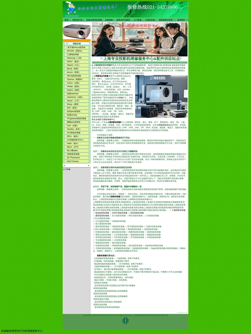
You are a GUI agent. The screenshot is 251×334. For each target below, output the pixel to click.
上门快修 (66, 169)
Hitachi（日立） (74, 65)
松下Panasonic (73, 157)
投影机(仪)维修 (102, 76)
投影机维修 (115, 196)
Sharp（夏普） (73, 104)
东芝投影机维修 (137, 213)
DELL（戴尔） (73, 136)
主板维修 (109, 20)
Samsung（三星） (75, 58)
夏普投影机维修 (102, 216)
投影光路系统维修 (94, 20)
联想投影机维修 (102, 213)
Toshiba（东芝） (74, 129)
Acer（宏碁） (73, 125)
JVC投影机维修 (74, 133)
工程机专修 (150, 20)
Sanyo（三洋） (73, 101)
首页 (66, 20)
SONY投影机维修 (119, 213)
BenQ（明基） (73, 69)
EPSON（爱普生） (75, 51)
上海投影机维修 (114, 122)
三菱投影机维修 (178, 210)
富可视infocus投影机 (76, 47)
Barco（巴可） (73, 147)
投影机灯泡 (77, 20)
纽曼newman (72, 93)
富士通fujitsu (72, 150)
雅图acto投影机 (74, 122)
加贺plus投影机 (73, 111)
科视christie (72, 115)
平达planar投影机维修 (76, 118)
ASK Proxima (72, 161)
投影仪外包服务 (123, 20)
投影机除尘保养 (166, 20)
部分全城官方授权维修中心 (103, 119)
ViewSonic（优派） (75, 97)
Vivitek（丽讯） (74, 86)
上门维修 (137, 20)
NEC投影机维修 (74, 76)
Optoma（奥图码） (75, 79)
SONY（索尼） (73, 61)
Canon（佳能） (74, 83)
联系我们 (181, 20)
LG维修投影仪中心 (75, 140)
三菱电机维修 (73, 54)
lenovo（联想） (74, 72)
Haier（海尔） (73, 143)
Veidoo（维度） (74, 90)
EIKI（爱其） (73, 108)
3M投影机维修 (73, 154)
